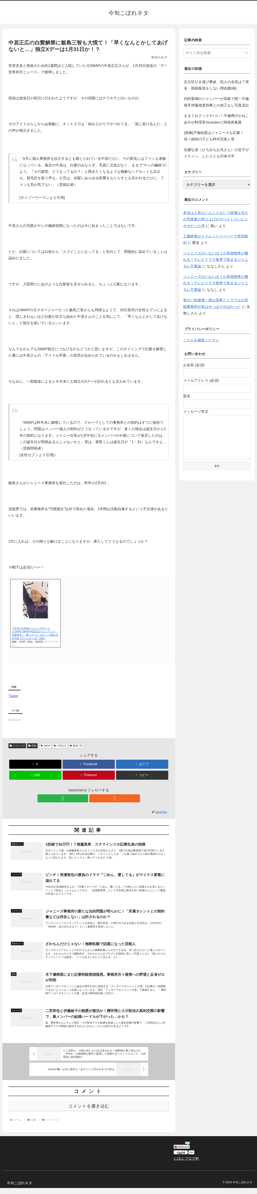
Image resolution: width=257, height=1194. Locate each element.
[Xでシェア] (35, 764)
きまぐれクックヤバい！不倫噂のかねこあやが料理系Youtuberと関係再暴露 (216, 119)
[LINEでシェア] (35, 775)
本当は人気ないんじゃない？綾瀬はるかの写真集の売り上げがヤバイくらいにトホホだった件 (215, 219)
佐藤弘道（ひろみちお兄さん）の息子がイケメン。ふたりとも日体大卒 (216, 153)
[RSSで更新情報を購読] (93, 798)
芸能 (32, 745)
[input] (217, 52)
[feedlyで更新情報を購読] (84, 798)
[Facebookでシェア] (89, 764)
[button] (142, 775)
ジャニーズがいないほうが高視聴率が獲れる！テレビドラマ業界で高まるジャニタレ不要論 (215, 259)
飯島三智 (76, 745)
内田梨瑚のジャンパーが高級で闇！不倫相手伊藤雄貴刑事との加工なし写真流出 (216, 102)
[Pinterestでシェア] (89, 775)
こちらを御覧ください (201, 340)
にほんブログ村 (186, 1165)
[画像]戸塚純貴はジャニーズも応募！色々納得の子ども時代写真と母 (214, 136)
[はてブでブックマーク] (142, 764)
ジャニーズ (17, 745)
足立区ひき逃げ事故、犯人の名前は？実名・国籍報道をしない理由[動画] (216, 85)
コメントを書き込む (88, 1112)
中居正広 (60, 745)
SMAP (46, 745)
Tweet (13, 695)
